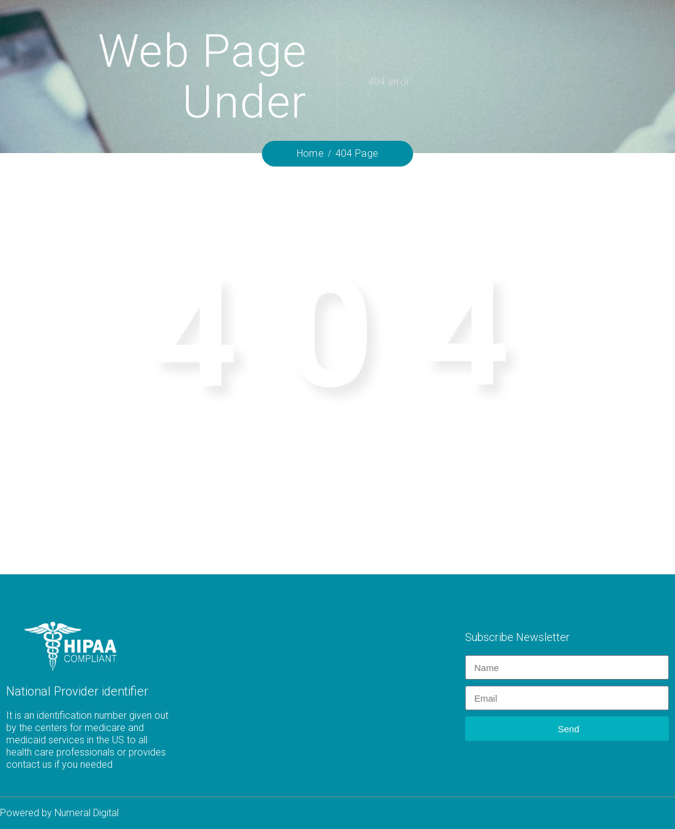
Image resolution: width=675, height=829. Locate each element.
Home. (558, 489)
